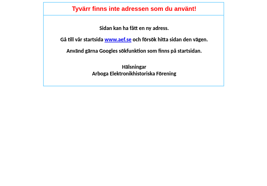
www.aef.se (117, 39)
